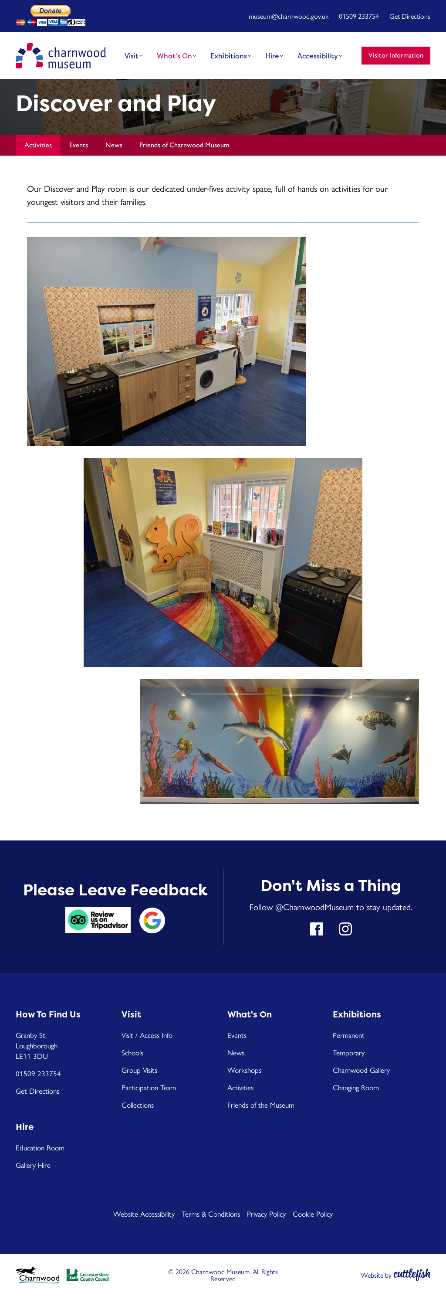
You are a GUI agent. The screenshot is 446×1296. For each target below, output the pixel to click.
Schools (132, 1052)
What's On (174, 56)
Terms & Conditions (211, 1213)
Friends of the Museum (260, 1104)
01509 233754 (359, 16)
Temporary (349, 1052)
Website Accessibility (144, 1213)
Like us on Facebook (316, 929)
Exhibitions (228, 56)
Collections (138, 1104)
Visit (132, 56)
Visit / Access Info (147, 1035)
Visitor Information (395, 55)
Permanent (349, 1035)
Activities (38, 145)
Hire (272, 56)
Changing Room (356, 1087)
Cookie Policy (313, 1213)
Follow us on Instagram (345, 929)
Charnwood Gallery (361, 1070)
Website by (376, 1275)
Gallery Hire (33, 1165)
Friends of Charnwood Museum (184, 145)
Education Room (40, 1147)
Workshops (244, 1070)
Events (78, 145)
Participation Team (149, 1087)
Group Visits (139, 1070)
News (113, 145)
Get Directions (409, 16)
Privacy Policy (266, 1213)
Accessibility (317, 56)
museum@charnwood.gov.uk (288, 16)
